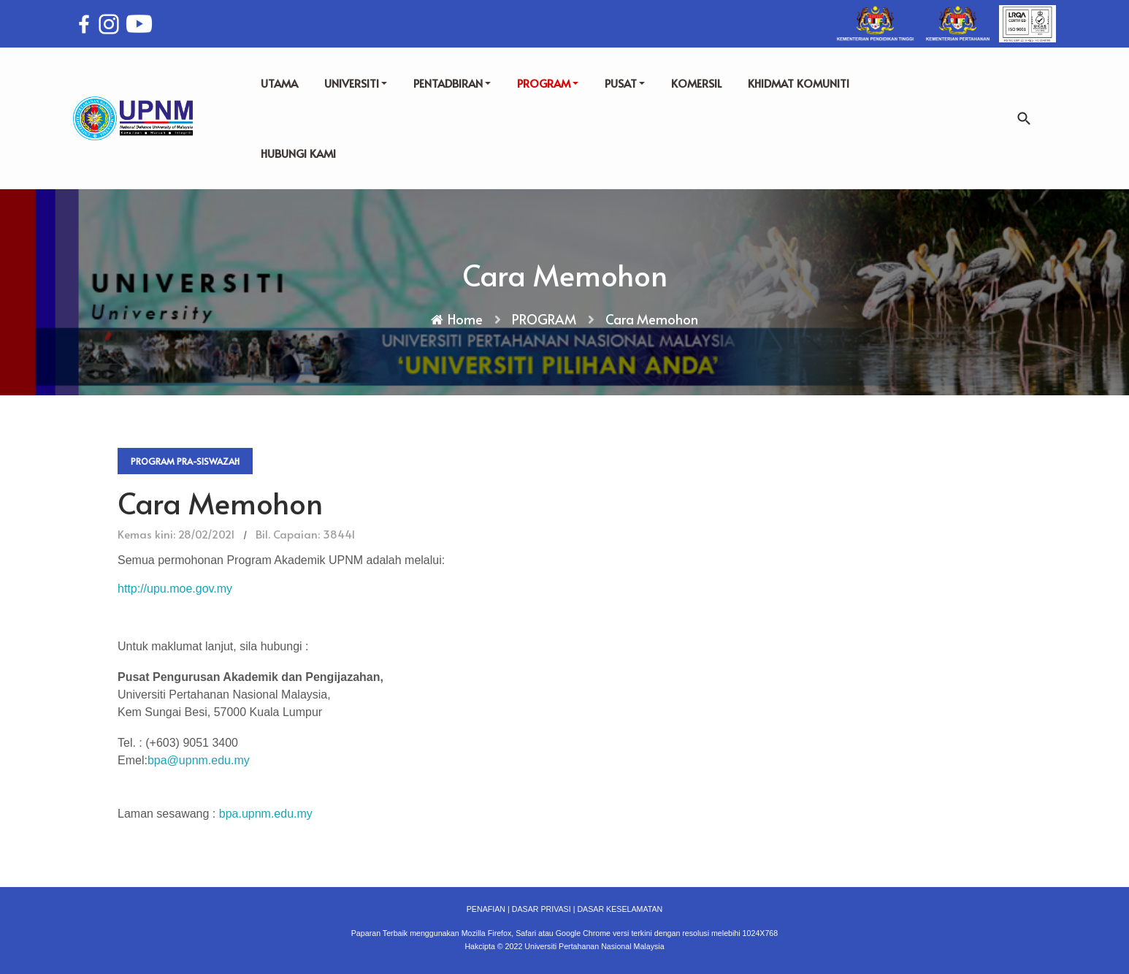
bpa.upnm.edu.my (266, 813)
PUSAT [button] (625, 83)
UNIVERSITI (355, 83)
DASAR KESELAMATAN (619, 909)
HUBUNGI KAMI (298, 153)
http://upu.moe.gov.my (175, 588)
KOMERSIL (696, 83)
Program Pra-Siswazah (185, 461)
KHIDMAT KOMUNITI (798, 83)
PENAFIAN (486, 909)
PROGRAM (547, 83)
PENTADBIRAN (452, 83)
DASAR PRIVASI (541, 909)
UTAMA (279, 83)
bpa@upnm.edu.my (199, 760)
